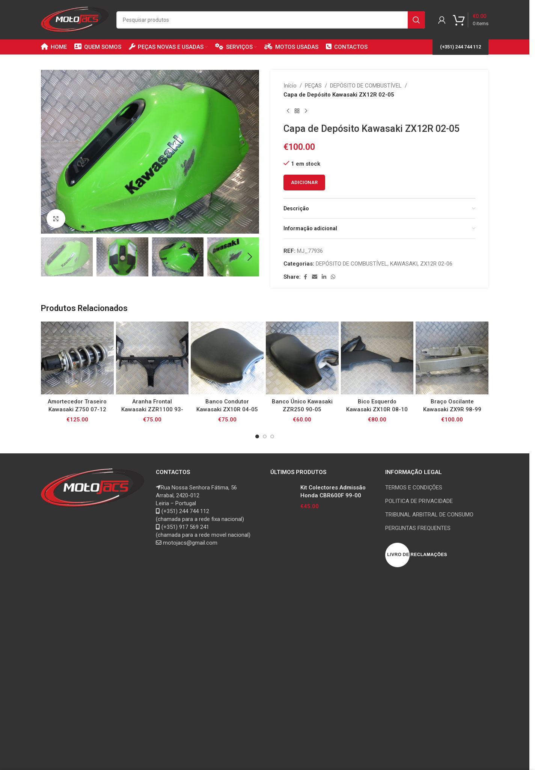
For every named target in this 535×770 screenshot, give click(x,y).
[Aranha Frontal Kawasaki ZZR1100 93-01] (152, 358)
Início (290, 85)
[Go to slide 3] (272, 436)
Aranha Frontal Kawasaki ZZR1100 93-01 (152, 409)
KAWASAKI (403, 263)
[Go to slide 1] (257, 436)
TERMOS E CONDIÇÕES (413, 487)
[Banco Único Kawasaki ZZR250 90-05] (302, 358)
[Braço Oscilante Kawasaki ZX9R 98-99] (452, 358)
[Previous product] (287, 111)
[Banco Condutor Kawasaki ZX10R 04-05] (227, 358)
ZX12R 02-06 (436, 263)
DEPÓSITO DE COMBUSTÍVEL (366, 85)
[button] (50, 257)
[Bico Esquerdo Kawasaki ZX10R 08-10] (377, 358)
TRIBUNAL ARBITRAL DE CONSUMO (429, 514)
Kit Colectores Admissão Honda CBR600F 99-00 (333, 491)
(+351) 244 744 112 (460, 47)
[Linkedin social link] (324, 277)
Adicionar (304, 182)
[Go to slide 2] (265, 436)
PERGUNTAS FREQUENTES (418, 528)
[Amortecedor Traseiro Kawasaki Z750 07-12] (77, 358)
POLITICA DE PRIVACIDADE (419, 501)
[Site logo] (75, 19)
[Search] (270, 20)
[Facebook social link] (305, 277)
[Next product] (305, 111)
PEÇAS (313, 85)
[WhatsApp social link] (333, 277)
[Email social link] (314, 277)
